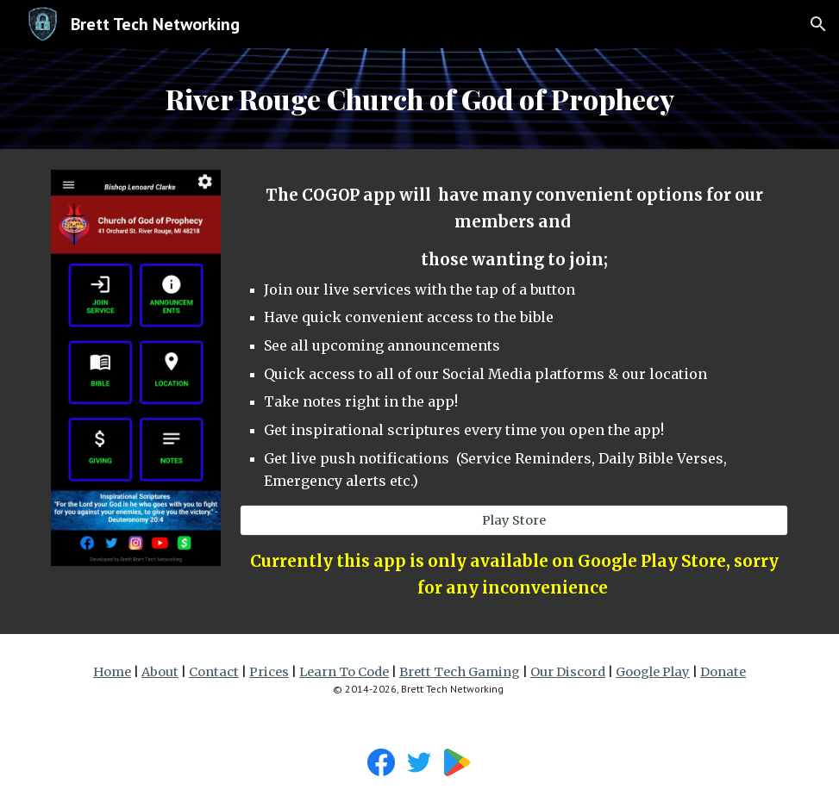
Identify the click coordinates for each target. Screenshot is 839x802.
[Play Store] (514, 520)
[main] (419, 98)
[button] (818, 24)
